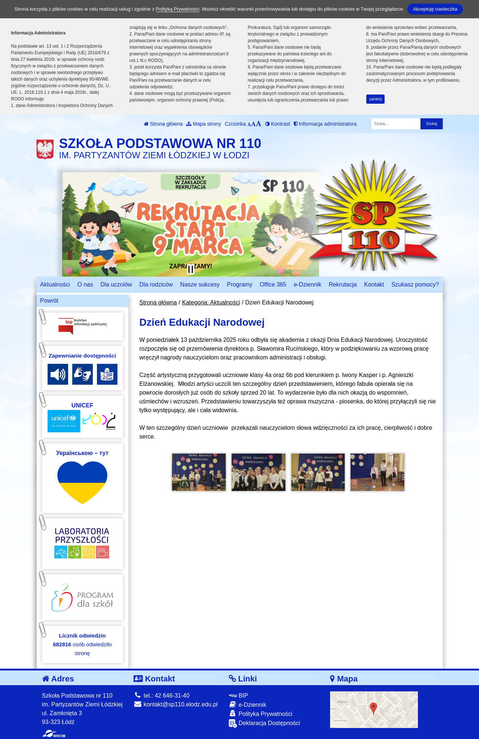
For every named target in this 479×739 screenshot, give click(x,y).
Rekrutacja (342, 284)
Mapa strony (203, 124)
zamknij (375, 99)
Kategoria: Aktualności (211, 302)
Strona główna (163, 124)
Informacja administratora (325, 124)
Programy (239, 284)
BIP (238, 695)
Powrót (49, 301)
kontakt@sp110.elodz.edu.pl (176, 704)
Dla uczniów (116, 284)
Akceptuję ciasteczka (435, 9)
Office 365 (273, 284)
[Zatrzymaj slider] (190, 269)
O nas (85, 284)
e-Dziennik (308, 284)
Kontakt (374, 284)
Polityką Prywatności (177, 9)
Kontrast (277, 124)
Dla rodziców (156, 284)
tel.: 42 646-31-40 (162, 695)
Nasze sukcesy (200, 284)
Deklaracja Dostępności (264, 723)
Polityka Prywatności (260, 713)
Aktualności (55, 284)
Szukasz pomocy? (415, 284)
